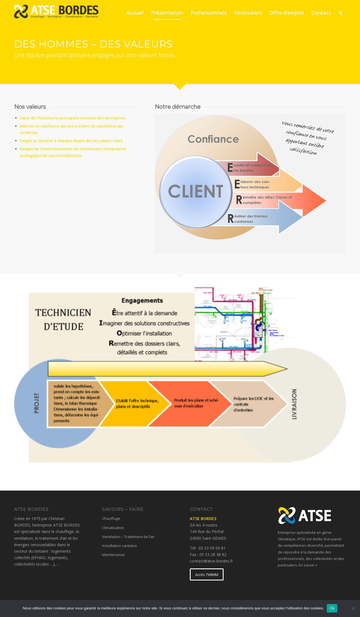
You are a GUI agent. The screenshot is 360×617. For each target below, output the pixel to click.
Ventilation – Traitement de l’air (128, 536)
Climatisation (113, 527)
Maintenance (113, 554)
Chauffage (111, 518)
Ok (332, 608)
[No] (353, 608)
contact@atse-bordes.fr (211, 561)
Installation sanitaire (119, 545)
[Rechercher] (340, 12)
